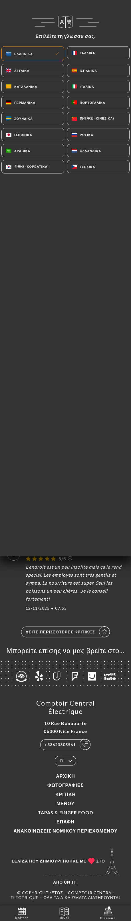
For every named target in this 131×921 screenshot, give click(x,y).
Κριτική (65, 794)
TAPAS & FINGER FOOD (65, 812)
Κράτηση (22, 913)
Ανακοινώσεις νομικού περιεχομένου (65, 830)
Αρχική (65, 776)
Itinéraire (108, 913)
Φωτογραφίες (65, 785)
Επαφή (65, 821)
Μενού (65, 803)
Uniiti (71, 882)
